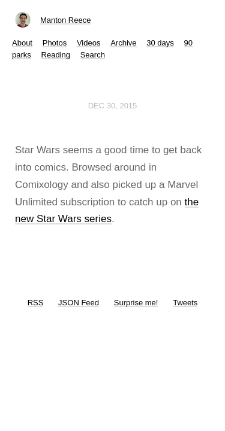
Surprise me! (136, 302)
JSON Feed (78, 302)
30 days (160, 42)
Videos (89, 42)
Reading (55, 54)
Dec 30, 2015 (112, 105)
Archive (123, 42)
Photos (55, 42)
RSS (36, 302)
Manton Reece (65, 20)
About (22, 42)
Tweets (185, 302)
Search (92, 54)
